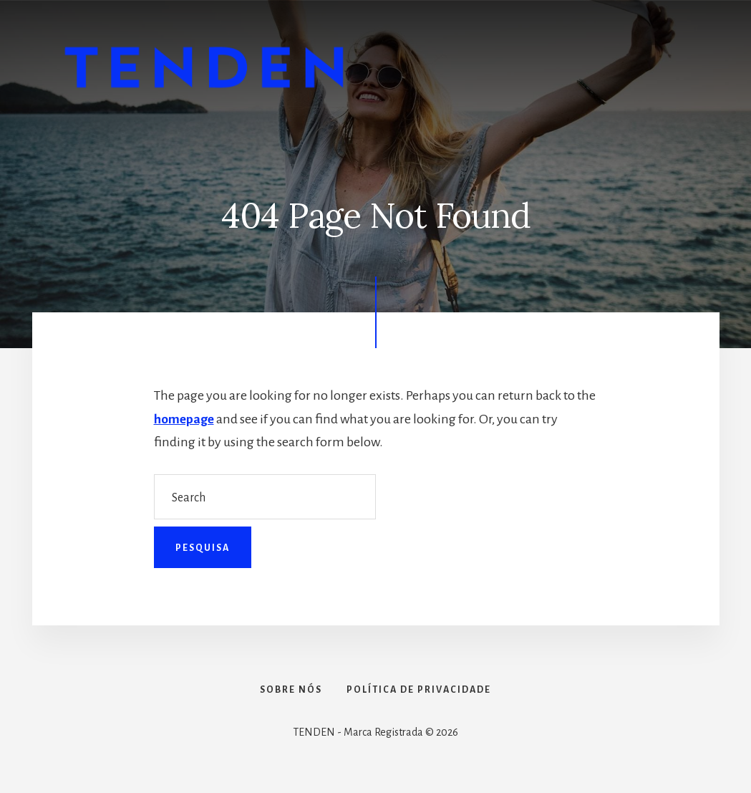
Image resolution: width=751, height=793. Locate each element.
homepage (184, 419)
